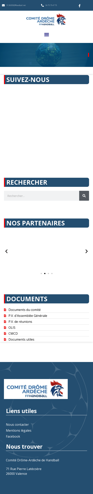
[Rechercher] (84, 196)
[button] (46, 34)
